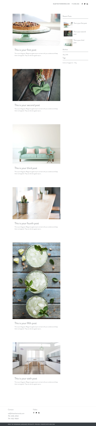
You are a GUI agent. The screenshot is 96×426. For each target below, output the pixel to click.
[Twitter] (85, 4)
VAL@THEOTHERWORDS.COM (61, 4)
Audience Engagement (68, 63)
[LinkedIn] (87, 4)
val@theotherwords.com (16, 413)
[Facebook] (82, 4)
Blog (75, 63)
